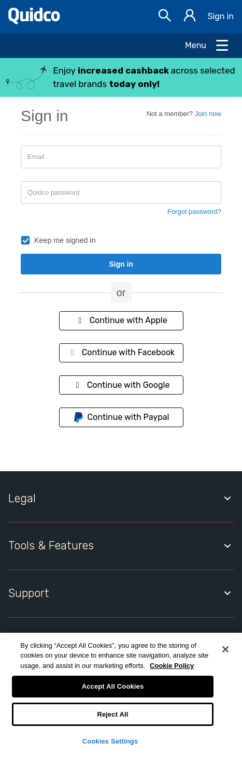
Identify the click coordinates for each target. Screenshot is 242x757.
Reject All (112, 714)
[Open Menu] (207, 45)
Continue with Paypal (121, 417)
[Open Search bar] (165, 16)
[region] (121, 695)
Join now (208, 114)
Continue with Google (121, 385)
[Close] (225, 649)
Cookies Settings (110, 741)
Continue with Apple (121, 320)
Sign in (220, 16)
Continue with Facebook (121, 352)
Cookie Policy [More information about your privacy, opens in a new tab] (172, 665)
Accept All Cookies (113, 686)
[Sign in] (189, 16)
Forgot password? (194, 211)
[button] (121, 77)
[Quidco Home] (34, 21)
